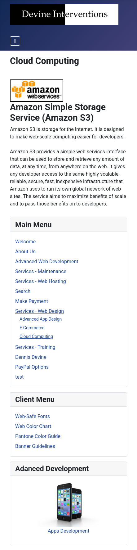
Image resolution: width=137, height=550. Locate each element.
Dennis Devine (30, 357)
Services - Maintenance (40, 271)
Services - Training (35, 347)
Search (22, 291)
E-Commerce (32, 327)
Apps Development (68, 507)
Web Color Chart (33, 426)
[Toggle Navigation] (15, 41)
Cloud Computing (36, 336)
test (19, 377)
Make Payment (31, 301)
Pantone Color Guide (37, 436)
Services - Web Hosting (40, 281)
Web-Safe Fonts (32, 416)
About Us (25, 252)
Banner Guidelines (35, 446)
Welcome (25, 242)
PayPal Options (32, 367)
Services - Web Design (39, 311)
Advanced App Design (41, 319)
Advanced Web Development (46, 261)
